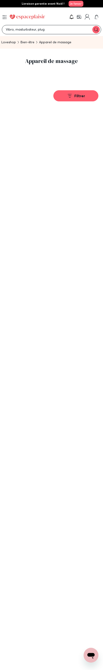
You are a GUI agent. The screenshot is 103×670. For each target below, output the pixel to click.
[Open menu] (4, 17)
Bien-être (27, 42)
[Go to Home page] (27, 17)
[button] (71, 17)
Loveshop (8, 42)
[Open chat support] (91, 655)
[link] (75, 4)
